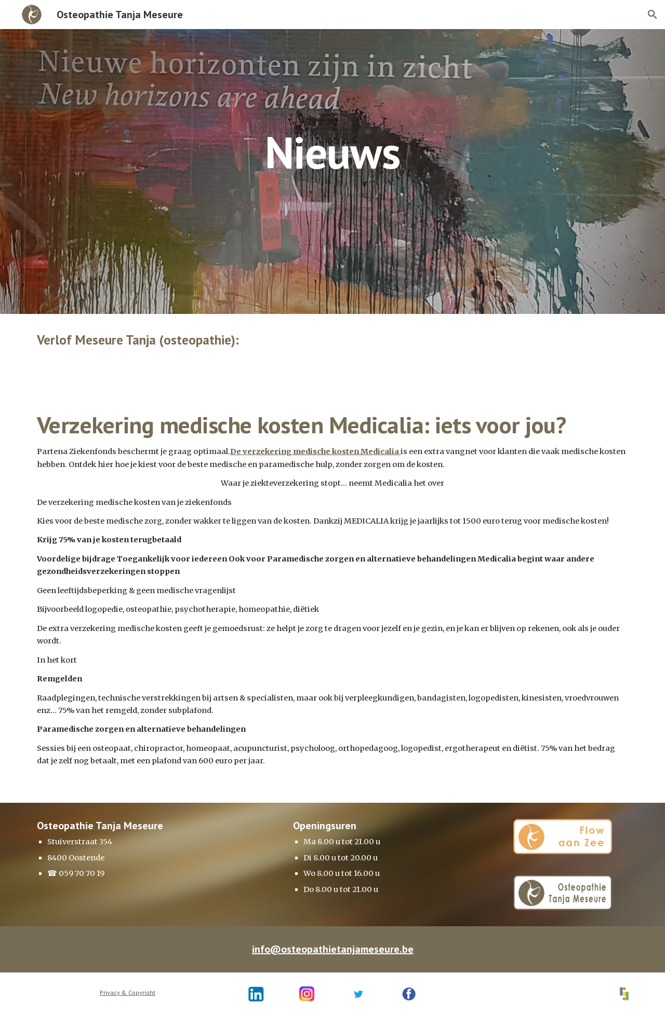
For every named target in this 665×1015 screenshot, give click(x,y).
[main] (332, 120)
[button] (652, 14)
